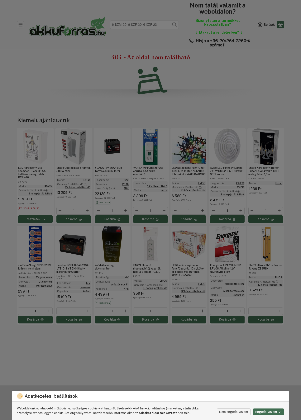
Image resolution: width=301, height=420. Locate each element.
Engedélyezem (268, 412)
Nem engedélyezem (233, 412)
